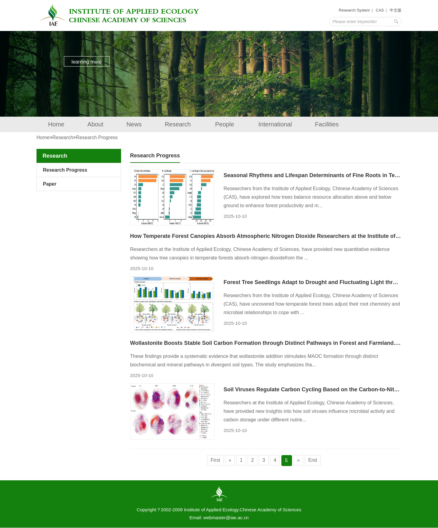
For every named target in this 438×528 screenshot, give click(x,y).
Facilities (327, 124)
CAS (380, 10)
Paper (49, 184)
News (134, 124)
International (275, 124)
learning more (89, 63)
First (212, 460)
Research (178, 124)
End (315, 460)
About (95, 124)
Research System (354, 10)
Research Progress (97, 137)
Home (56, 124)
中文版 (395, 10)
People (225, 124)
